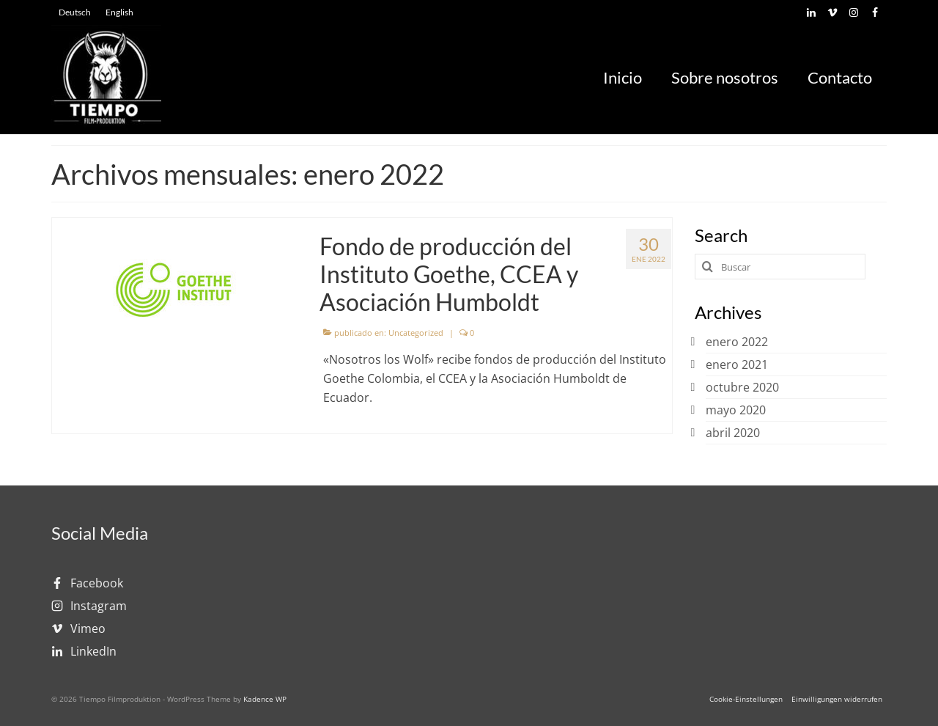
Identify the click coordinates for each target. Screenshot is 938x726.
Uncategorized (415, 332)
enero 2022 (737, 342)
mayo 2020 (736, 410)
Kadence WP (265, 699)
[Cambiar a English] (119, 12)
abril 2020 (733, 433)
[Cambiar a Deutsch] (74, 12)
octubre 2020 (742, 387)
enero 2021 (737, 364)
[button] (746, 698)
